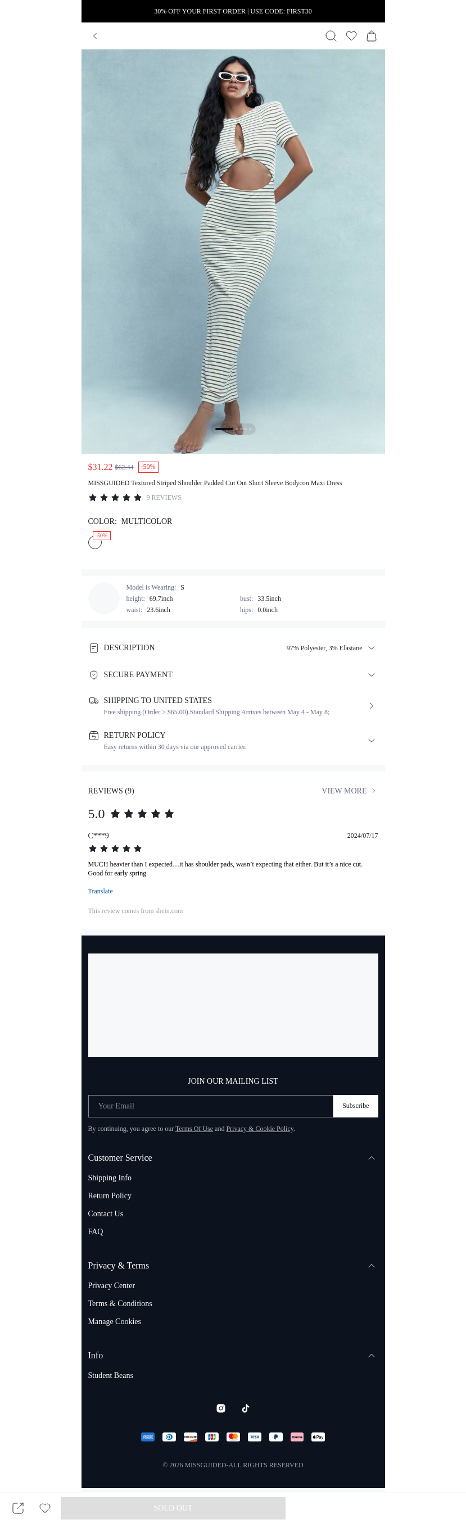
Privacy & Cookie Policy (259, 1129)
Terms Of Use (194, 1129)
